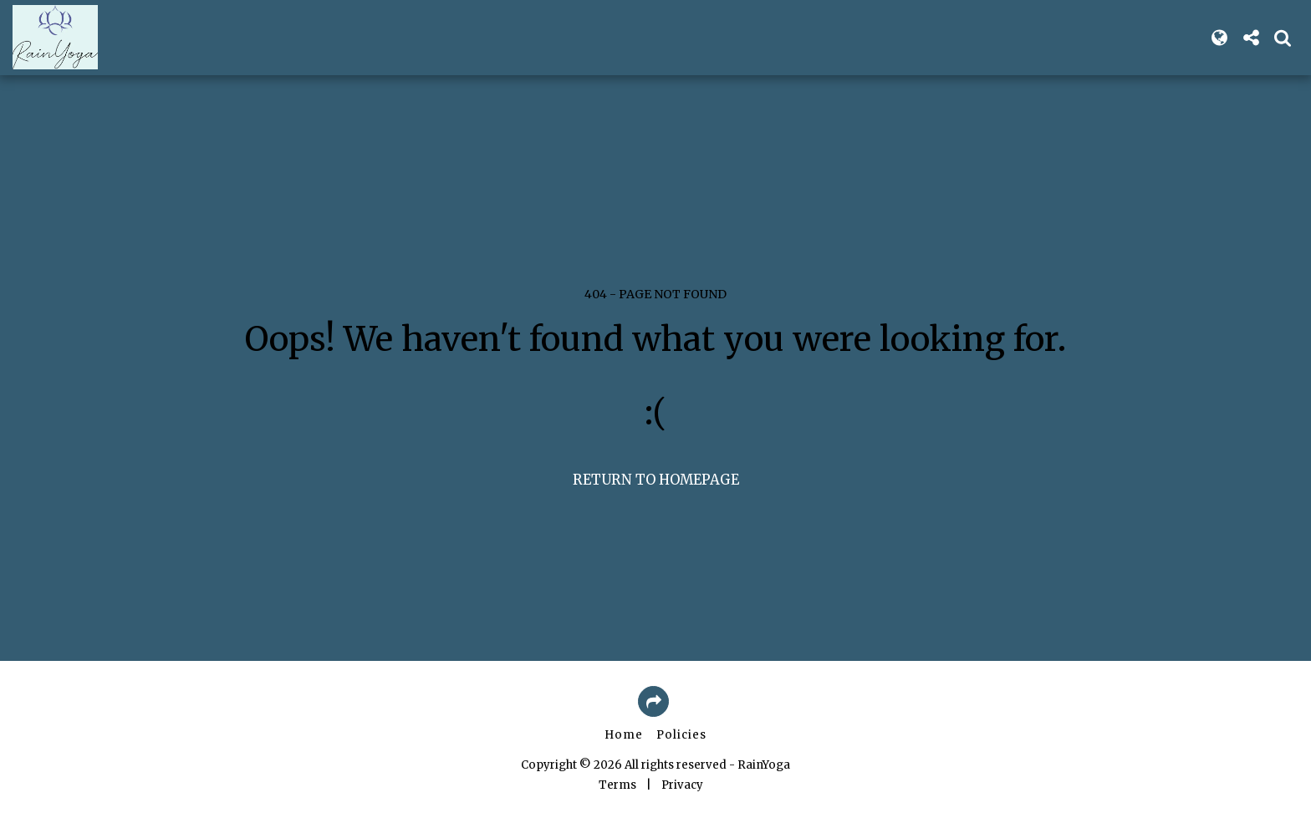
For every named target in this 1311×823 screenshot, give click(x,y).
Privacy (682, 785)
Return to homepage (656, 480)
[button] (1251, 37)
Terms (617, 785)
